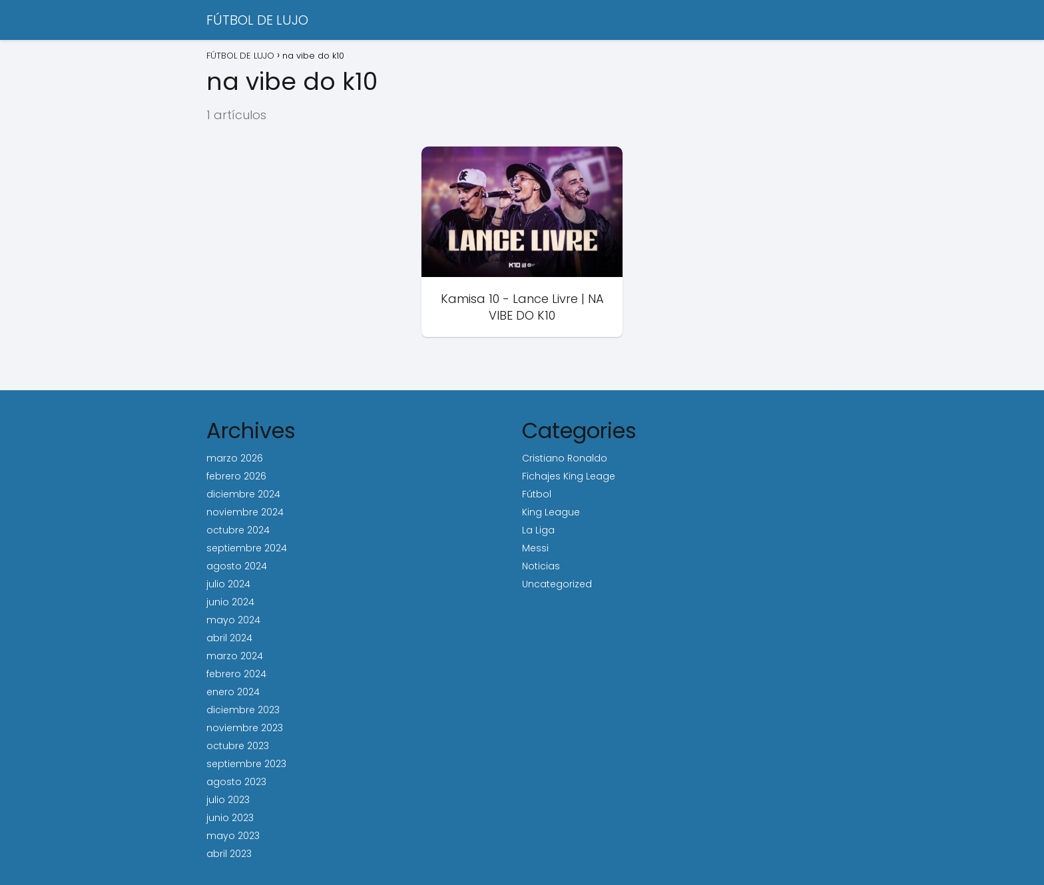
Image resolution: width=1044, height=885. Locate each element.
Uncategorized (557, 584)
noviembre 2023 (244, 728)
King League (551, 512)
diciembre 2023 (243, 710)
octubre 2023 (237, 745)
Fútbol (536, 494)
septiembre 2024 (246, 548)
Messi (535, 548)
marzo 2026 (234, 458)
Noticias (541, 566)
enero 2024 (233, 692)
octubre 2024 (238, 530)
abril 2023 (229, 853)
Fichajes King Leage (568, 476)
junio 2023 (230, 817)
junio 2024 (230, 602)
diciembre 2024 (243, 494)
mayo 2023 (233, 835)
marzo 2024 (234, 656)
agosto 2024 (236, 566)
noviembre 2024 (245, 512)
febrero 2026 (236, 476)
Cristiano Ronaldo (564, 458)
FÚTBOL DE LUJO (257, 20)
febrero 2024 (236, 674)
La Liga (538, 530)
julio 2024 (228, 584)
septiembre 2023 (246, 763)
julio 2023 (228, 799)
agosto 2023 (236, 781)
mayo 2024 (233, 620)
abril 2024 (229, 638)
